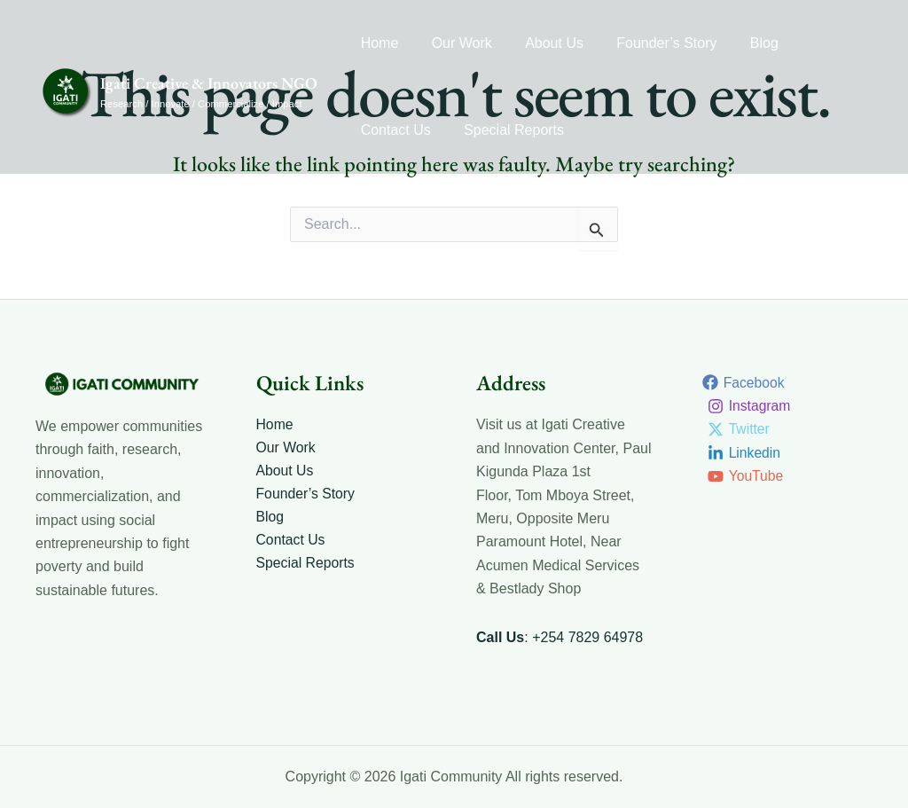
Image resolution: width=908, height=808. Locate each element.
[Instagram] (750, 406)
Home (377, 43)
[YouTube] (746, 476)
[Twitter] (739, 429)
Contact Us (821, 43)
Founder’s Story (650, 43)
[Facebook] (744, 382)
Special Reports (408, 129)
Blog (743, 43)
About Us (542, 43)
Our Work (455, 43)
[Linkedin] (744, 453)
